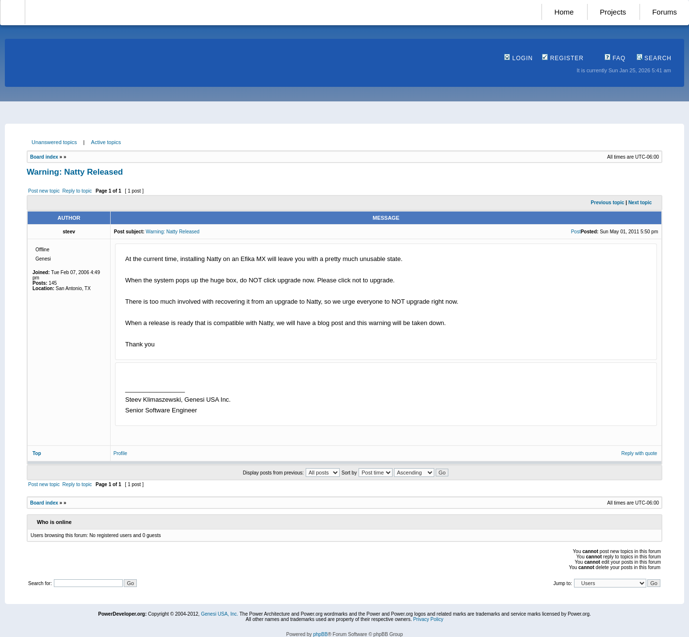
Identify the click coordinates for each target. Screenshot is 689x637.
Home (564, 12)
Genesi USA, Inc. (219, 614)
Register (563, 58)
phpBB (320, 634)
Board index (44, 157)
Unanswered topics (54, 142)
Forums (664, 12)
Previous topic (607, 202)
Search (654, 58)
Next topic (640, 202)
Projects (613, 12)
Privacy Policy (428, 619)
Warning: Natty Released (75, 172)
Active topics (106, 142)
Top (37, 453)
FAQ (615, 58)
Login (518, 58)
